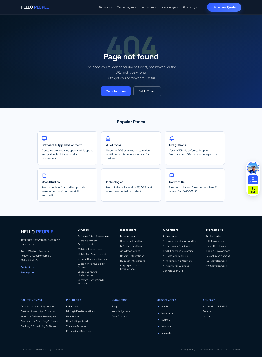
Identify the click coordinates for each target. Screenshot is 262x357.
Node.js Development (218, 250)
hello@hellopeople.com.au (36, 255)
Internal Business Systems (93, 259)
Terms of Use (206, 349)
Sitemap (237, 349)
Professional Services (78, 331)
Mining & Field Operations (80, 311)
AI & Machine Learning (175, 255)
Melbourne (167, 313)
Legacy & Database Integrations (131, 267)
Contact (207, 316)
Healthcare (72, 316)
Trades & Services (76, 326)
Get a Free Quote (224, 7)
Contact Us (27, 267)
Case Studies (119, 316)
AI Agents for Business (176, 265)
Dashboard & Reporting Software (39, 321)
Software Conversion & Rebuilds (91, 281)
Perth (164, 306)
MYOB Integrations (131, 246)
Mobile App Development (92, 254)
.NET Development (216, 260)
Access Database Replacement (38, 306)
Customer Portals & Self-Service (92, 265)
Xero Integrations (130, 250)
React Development (217, 246)
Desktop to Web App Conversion (39, 311)
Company (190, 7)
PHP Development (216, 241)
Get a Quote (28, 272)
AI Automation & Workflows (178, 260)
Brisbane (166, 326)
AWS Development (216, 265)
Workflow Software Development (40, 316)
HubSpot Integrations (132, 260)
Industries (149, 7)
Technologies (126, 7)
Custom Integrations (132, 241)
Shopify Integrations (132, 255)
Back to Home (115, 91)
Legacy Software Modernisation (87, 273)
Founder (208, 311)
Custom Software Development (88, 242)
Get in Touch (147, 91)
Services (105, 7)
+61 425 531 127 (29, 259)
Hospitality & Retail (77, 321)
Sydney (165, 319)
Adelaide (166, 333)
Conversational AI (173, 270)
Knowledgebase (121, 311)
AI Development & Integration (180, 241)
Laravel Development (218, 255)
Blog (114, 306)
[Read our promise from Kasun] (253, 168)
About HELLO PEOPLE (215, 306)
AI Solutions (170, 236)
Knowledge (170, 7)
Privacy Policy (188, 349)
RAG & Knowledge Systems (178, 250)
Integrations (127, 236)
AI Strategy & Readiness (176, 246)
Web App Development (90, 249)
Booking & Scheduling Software (39, 326)
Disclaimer (222, 349)
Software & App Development (94, 236)
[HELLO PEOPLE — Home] (35, 7)
